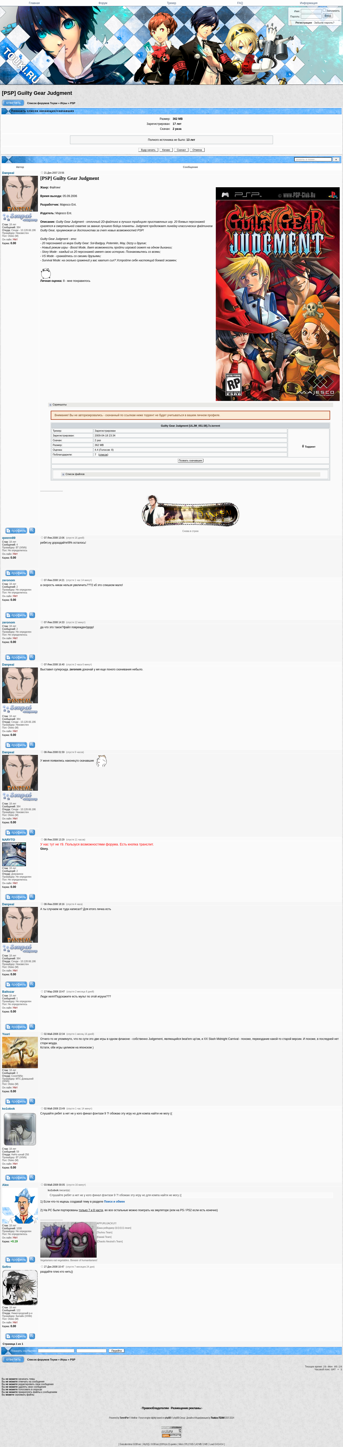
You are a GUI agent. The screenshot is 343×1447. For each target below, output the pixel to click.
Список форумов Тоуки (42, 103)
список (103, 454)
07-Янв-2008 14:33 (54, 622)
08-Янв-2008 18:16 (54, 904)
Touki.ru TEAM (217, 1418)
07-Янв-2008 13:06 (54, 537)
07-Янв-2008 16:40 (54, 664)
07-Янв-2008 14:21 (54, 580)
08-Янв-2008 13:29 (54, 839)
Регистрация (304, 22)
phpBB (168, 1418)
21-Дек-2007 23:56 (54, 173)
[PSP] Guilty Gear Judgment (37, 93)
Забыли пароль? (324, 22)
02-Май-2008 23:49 (54, 1108)
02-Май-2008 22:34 (54, 1034)
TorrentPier (124, 1418)
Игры (63, 103)
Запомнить (331, 10)
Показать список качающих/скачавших (42, 111)
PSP (72, 103)
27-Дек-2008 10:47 (54, 1266)
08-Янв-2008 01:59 (54, 752)
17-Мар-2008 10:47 (54, 991)
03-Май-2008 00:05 (54, 1185)
